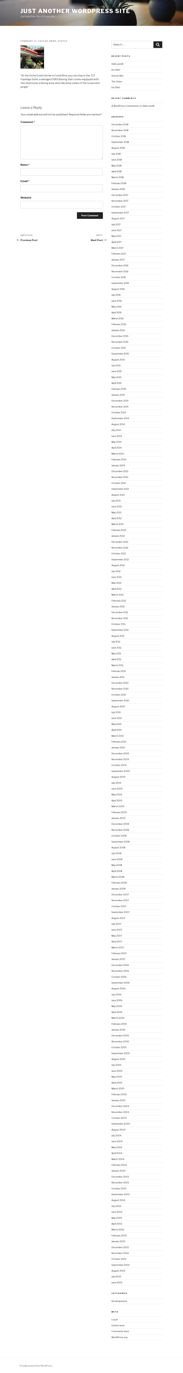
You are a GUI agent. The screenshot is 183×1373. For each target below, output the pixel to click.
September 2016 (120, 283)
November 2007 (120, 900)
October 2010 (118, 694)
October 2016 (118, 277)
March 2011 (117, 665)
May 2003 (116, 1218)
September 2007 (120, 912)
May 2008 (116, 865)
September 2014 (120, 418)
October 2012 (118, 553)
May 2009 (116, 794)
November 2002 (120, 1253)
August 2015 (118, 359)
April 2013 (116, 518)
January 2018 (118, 189)
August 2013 (118, 495)
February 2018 (118, 183)
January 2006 (118, 1029)
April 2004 (116, 1153)
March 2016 (117, 318)
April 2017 (116, 242)
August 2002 (118, 1270)
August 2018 (118, 148)
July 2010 (116, 712)
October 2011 (118, 624)
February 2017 (118, 253)
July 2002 (116, 1276)
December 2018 (119, 124)
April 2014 (116, 447)
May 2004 (116, 1147)
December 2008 (120, 824)
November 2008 (120, 830)
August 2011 (117, 636)
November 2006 (120, 971)
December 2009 (120, 753)
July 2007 (116, 924)
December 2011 (119, 612)
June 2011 (116, 647)
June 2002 (116, 1282)
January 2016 (118, 330)
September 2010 (120, 700)
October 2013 (118, 483)
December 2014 (119, 400)
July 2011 (115, 641)
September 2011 (120, 630)
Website (25, 197)
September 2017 (120, 212)
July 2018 (116, 154)
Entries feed (117, 1325)
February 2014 (118, 459)
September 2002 (120, 1265)
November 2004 (120, 1112)
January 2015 (118, 395)
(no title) (115, 69)
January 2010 (118, 747)
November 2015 (119, 342)
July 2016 (116, 295)
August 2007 (118, 918)
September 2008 (120, 841)
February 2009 (119, 812)
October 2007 (118, 906)
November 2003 (120, 1182)
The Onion (116, 81)
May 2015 (116, 377)
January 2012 (118, 606)
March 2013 (117, 524)
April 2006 (116, 1012)
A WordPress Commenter (125, 106)
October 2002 (118, 1259)
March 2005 (117, 1088)
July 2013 (116, 500)
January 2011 (117, 677)
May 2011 (116, 653)
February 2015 (118, 389)
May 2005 (116, 1076)
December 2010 (120, 683)
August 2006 (118, 988)
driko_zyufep (58, 41)
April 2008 (116, 871)
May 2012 (116, 583)
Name (25, 164)
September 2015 (120, 353)
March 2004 (117, 1159)
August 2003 (118, 1200)
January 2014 (118, 465)
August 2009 (118, 777)
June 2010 (116, 718)
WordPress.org (119, 1337)
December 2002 (120, 1247)
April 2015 (116, 383)
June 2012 (116, 577)
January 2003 (118, 1241)
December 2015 (119, 336)
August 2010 (118, 706)
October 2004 (119, 1118)
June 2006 (116, 1000)
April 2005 (116, 1082)
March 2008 (117, 877)
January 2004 (118, 1170)
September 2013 (120, 489)
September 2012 (120, 559)
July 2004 (116, 1135)
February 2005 (119, 1094)
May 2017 (116, 236)
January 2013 (118, 536)
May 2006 (116, 1006)
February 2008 (119, 882)
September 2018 (120, 142)
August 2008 (118, 847)
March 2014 (117, 453)
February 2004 (119, 1165)
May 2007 (116, 935)
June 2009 (116, 788)
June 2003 (116, 1212)
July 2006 (116, 994)
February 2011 (118, 671)
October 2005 (119, 1047)
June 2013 (116, 506)
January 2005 (118, 1100)
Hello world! (117, 64)
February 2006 (119, 1024)
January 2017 (118, 259)
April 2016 (116, 312)
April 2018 (116, 171)
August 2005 (118, 1059)
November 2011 (119, 618)
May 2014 (116, 442)
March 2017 (117, 248)
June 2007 (116, 929)
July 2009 (116, 783)
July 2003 (116, 1206)
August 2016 (118, 289)
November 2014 (119, 406)
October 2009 (119, 765)
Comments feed (120, 1331)
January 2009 (118, 818)
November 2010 (120, 688)
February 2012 (118, 600)
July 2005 (116, 1065)
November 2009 (120, 759)
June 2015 (116, 371)
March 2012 (117, 594)
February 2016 (118, 324)
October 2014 (118, 412)
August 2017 (118, 218)
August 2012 (118, 565)
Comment (27, 122)
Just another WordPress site (75, 11)
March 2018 (117, 177)
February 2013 (118, 530)
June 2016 (116, 301)
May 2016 (116, 306)
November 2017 (119, 201)
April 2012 (116, 589)
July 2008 (116, 853)
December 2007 (120, 894)
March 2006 (117, 1018)
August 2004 (118, 1129)
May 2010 (116, 724)
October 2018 (118, 136)
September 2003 (120, 1194)
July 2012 (116, 571)
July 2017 (116, 224)
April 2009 (116, 800)
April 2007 (116, 941)
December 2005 (120, 1035)
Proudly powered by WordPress (36, 1365)
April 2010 (116, 730)
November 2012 (119, 547)
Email (24, 181)
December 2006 (120, 965)
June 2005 (116, 1071)
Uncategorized (119, 1301)
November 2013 (119, 477)
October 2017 (118, 206)
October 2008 (119, 835)
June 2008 (116, 859)
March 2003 (117, 1229)
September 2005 (120, 1053)
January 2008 (118, 888)
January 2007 (118, 959)
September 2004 (120, 1123)
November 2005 (120, 1041)
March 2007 (117, 947)
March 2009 (117, 806)
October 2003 (118, 1188)
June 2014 (116, 436)
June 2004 (116, 1141)
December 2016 (119, 265)
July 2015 (116, 365)
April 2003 (116, 1223)
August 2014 (118, 424)
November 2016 (119, 271)
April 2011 (116, 659)
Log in (114, 1319)
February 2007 (119, 953)
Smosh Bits (117, 75)
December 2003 (120, 1176)
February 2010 (118, 741)
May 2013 (116, 512)
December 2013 (119, 471)
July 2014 (116, 430)
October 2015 (118, 348)
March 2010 (117, 736)
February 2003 (119, 1235)
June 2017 (116, 230)
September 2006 (120, 982)
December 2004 (120, 1106)
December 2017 (119, 195)
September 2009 (120, 771)
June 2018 (116, 159)
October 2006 (119, 977)
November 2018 (119, 130)
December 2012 (119, 542)
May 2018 (116, 165)
